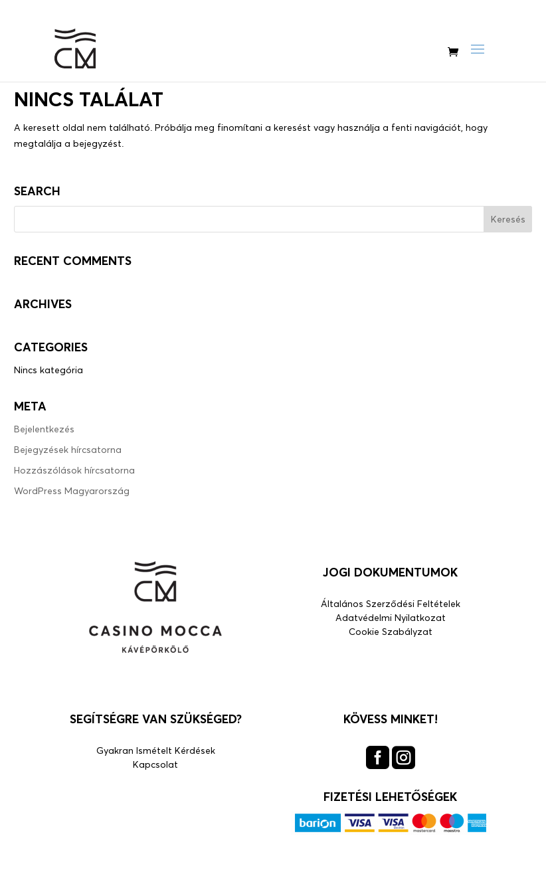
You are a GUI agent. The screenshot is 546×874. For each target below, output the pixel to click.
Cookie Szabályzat (390, 631)
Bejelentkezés (44, 428)
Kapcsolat (155, 764)
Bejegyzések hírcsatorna (68, 449)
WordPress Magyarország (72, 490)
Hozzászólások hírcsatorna (74, 470)
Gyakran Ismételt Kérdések (155, 750)
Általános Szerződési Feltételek (390, 603)
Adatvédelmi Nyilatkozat (390, 617)
